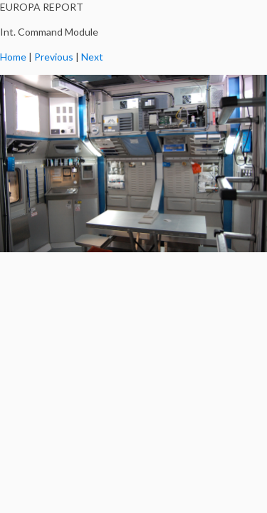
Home (13, 57)
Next (92, 57)
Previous (53, 57)
